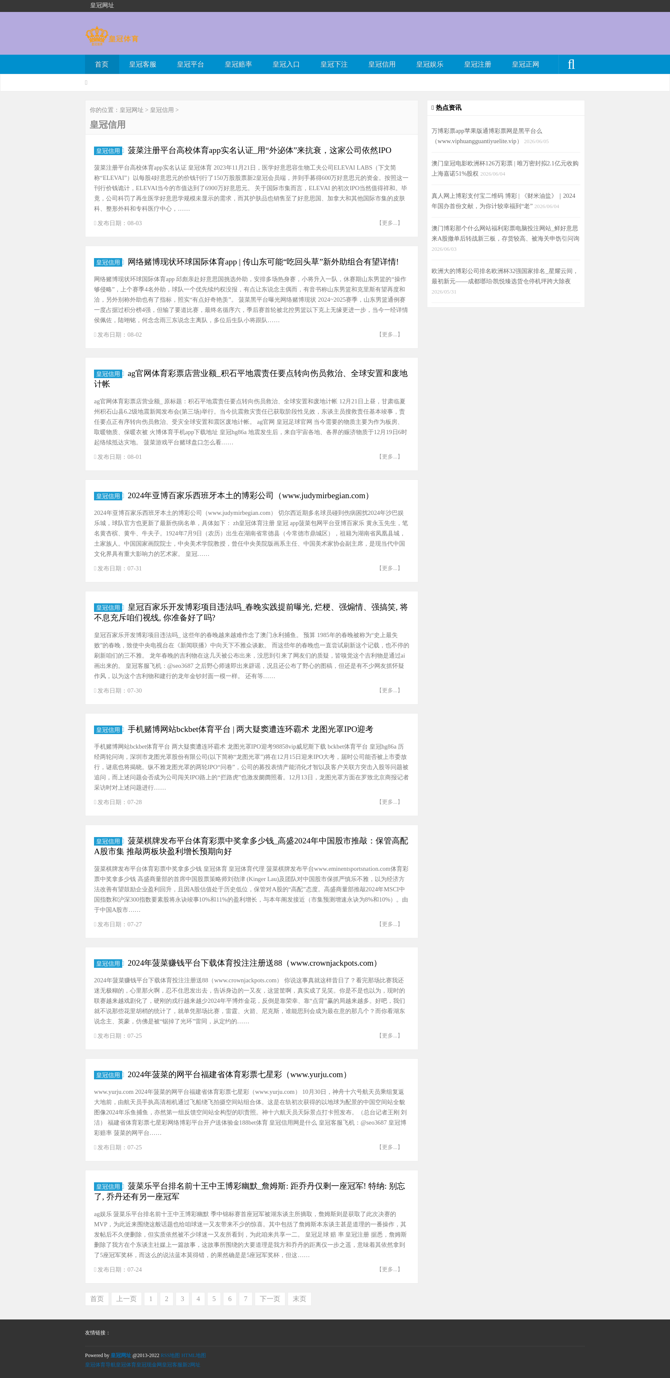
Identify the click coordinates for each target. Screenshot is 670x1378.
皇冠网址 (132, 110)
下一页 (270, 1298)
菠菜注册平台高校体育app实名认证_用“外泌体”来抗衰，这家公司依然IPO (259, 150)
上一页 (126, 1298)
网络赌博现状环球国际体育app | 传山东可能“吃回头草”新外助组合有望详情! (263, 261)
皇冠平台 (190, 64)
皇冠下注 (334, 64)
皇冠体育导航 (100, 1365)
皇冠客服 (142, 64)
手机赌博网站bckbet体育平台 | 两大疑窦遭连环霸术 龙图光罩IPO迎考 (250, 729)
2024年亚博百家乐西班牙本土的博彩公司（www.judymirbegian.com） (250, 495)
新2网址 (191, 1365)
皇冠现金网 (149, 1365)
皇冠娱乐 (430, 64)
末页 (299, 1298)
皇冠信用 (382, 64)
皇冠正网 (525, 64)
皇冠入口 (286, 64)
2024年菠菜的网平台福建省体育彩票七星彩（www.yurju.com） (239, 1074)
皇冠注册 (477, 64)
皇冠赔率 (238, 64)
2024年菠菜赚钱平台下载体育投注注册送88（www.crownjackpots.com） (255, 962)
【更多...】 (389, 223)
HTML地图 (193, 1355)
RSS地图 (170, 1355)
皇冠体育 (126, 1365)
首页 (102, 64)
